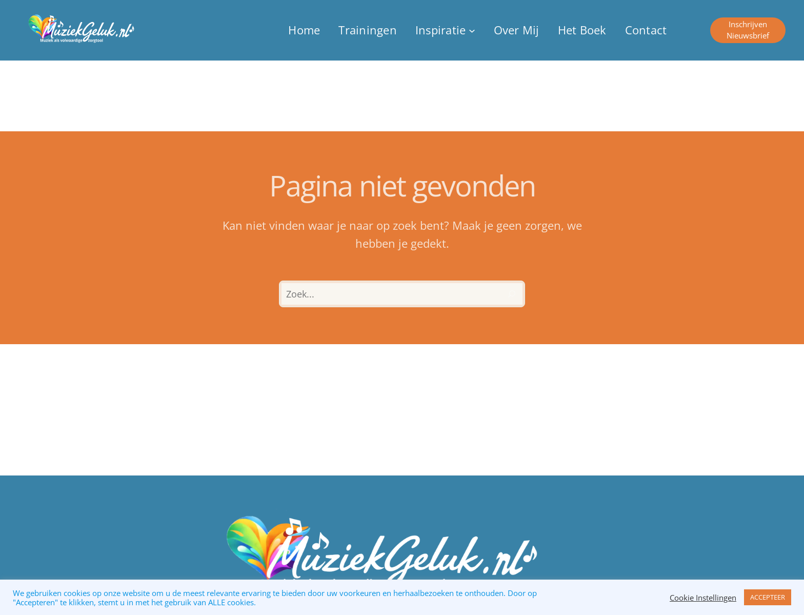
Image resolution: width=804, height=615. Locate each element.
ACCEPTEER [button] (767, 597)
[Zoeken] (511, 294)
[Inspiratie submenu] (445, 30)
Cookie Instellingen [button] (703, 597)
